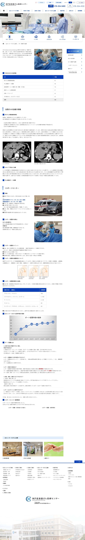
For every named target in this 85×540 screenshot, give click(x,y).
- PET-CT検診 (56, 473)
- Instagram (70, 485)
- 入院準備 (29, 471)
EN (79, 2)
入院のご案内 (37, 10)
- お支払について (30, 479)
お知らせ (71, 10)
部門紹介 (5, 477)
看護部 (4, 483)
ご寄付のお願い (58, 2)
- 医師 (69, 478)
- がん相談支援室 (6, 485)
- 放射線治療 (39, 469)
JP (78, 2)
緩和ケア (75, 68)
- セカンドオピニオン (57, 479)
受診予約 (62, 10)
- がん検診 (55, 471)
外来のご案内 (26, 10)
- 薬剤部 (4, 481)
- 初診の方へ (17, 473)
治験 (50, 2)
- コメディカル (71, 474)
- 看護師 (69, 472)
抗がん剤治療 (75, 58)
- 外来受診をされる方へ (20, 469)
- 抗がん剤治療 (40, 471)
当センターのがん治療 (50, 10)
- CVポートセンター (75, 65)
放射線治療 (75, 55)
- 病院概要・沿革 (6, 473)
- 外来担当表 (17, 471)
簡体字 (82, 2)
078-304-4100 (75, 6)
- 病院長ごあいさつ (7, 469)
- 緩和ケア (39, 475)
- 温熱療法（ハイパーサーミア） (44, 477)
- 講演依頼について (7, 475)
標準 (70, 2)
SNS (69, 482)
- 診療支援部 (5, 479)
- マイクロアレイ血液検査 (58, 477)
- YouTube (70, 483)
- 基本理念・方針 (6, 471)
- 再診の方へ (17, 475)
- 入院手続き (29, 469)
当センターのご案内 (14, 10)
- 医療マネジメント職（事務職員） (75, 476)
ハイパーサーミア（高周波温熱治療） (75, 72)
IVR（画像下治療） (23, 43)
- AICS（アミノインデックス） (59, 475)
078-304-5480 (56, 6)
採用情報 (80, 10)
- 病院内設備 (29, 475)
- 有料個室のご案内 (31, 477)
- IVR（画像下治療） (41, 473)
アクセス (41, 2)
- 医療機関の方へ (56, 469)
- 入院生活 (29, 473)
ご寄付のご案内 (7, 492)
